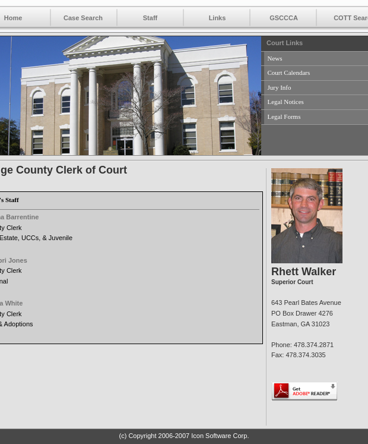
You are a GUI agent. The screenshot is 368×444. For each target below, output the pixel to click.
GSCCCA (283, 17)
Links (217, 17)
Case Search (83, 17)
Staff (150, 17)
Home (13, 17)
